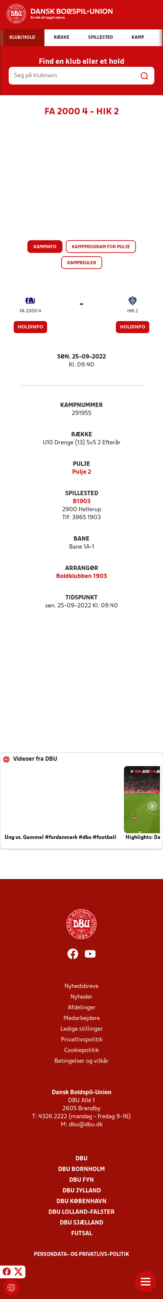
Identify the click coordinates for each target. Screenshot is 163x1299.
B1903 (82, 501)
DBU (81, 1159)
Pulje (81, 464)
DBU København (81, 1201)
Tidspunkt (81, 598)
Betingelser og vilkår (81, 1061)
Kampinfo (44, 247)
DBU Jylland (81, 1191)
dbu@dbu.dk (86, 1125)
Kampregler (81, 263)
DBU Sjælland (81, 1223)
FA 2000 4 (30, 311)
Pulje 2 (81, 472)
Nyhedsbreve (81, 986)
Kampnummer (81, 405)
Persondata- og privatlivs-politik (81, 1254)
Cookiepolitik (81, 1050)
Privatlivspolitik (82, 1040)
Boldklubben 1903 (81, 576)
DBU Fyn (81, 1180)
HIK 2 (132, 311)
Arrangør (81, 568)
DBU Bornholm (81, 1169)
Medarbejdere (81, 1018)
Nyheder (81, 997)
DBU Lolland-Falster (81, 1212)
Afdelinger (82, 1008)
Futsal (81, 1234)
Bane (81, 539)
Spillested (81, 493)
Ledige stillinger (81, 1029)
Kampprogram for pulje (101, 247)
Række (81, 435)
